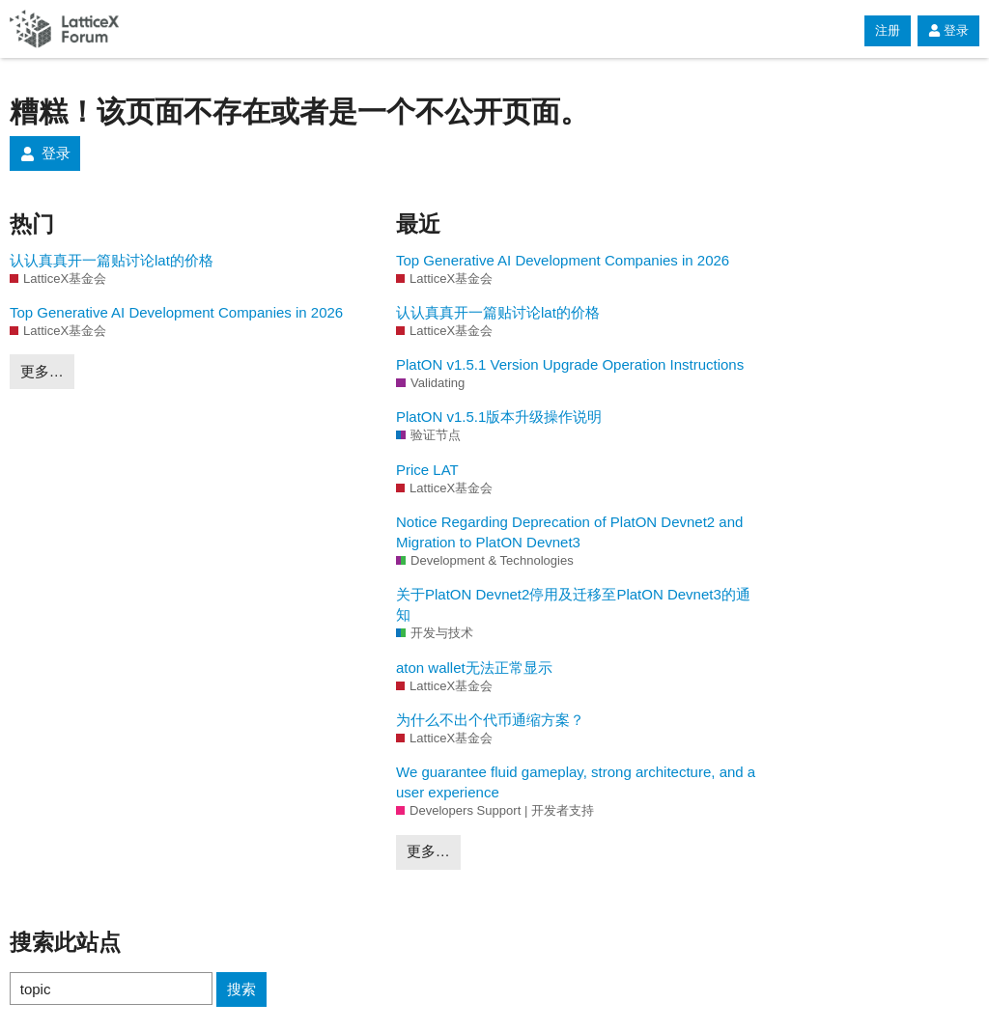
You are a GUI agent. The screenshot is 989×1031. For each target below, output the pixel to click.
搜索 (241, 989)
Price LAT (427, 469)
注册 (887, 30)
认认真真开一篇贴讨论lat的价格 (111, 260)
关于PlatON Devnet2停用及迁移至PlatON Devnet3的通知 (573, 604)
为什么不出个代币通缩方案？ (490, 719)
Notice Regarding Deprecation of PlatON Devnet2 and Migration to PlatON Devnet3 (569, 532)
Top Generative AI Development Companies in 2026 (176, 312)
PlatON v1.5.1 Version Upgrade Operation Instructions (570, 364)
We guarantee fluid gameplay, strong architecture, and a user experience (575, 782)
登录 (948, 30)
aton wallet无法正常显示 (474, 667)
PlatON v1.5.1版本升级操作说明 (499, 416)
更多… (42, 371)
